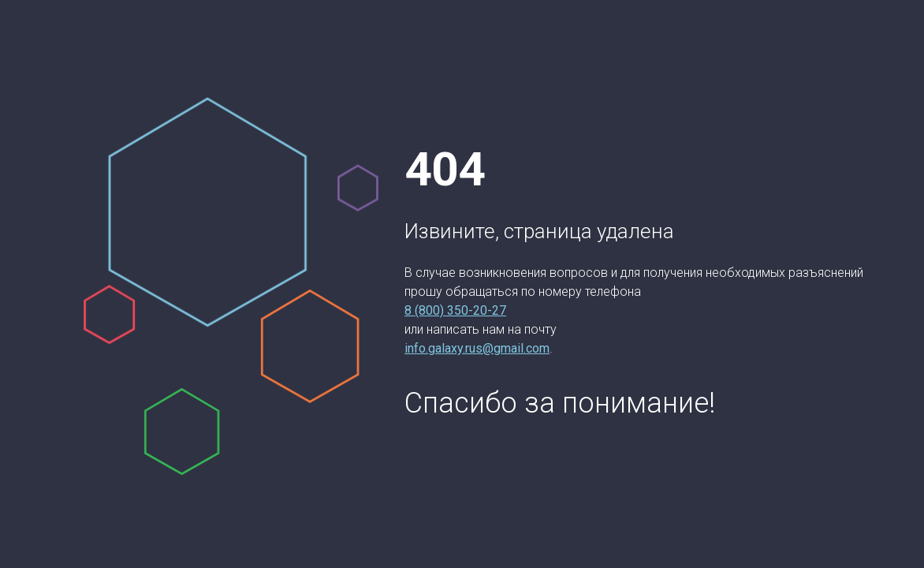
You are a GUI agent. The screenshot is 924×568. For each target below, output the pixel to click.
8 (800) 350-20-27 (455, 310)
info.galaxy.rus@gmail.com (477, 348)
